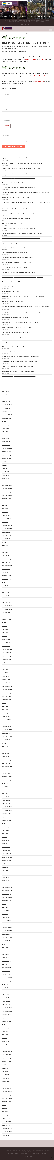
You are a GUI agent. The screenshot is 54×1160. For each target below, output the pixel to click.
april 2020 (4, 632)
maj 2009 (4, 1071)
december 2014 (6, 847)
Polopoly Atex (34, 46)
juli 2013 (4, 904)
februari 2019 (5, 679)
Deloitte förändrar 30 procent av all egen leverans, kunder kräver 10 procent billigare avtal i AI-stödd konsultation (26, 203)
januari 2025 (5, 441)
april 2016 (4, 793)
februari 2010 (5, 1041)
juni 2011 (4, 987)
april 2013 (4, 914)
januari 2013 (5, 924)
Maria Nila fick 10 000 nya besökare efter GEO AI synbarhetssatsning (19, 376)
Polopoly (34, 59)
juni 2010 (4, 1028)
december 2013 (6, 887)
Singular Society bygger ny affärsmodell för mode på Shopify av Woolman (20, 173)
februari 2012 (5, 961)
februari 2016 (5, 800)
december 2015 (6, 806)
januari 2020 (5, 642)
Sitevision (40, 46)
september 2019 (6, 656)
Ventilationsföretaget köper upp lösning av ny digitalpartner (16, 286)
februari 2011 (5, 1001)
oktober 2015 (5, 813)
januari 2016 (5, 803)
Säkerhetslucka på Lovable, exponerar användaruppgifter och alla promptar (20, 356)
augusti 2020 (5, 619)
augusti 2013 (5, 900)
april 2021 (4, 592)
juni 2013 (4, 907)
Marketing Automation (24, 1153)
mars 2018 (4, 716)
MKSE (29, 1151)
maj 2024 (4, 468)
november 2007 (6, 1131)
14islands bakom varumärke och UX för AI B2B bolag (15, 317)
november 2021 (6, 569)
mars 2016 (4, 796)
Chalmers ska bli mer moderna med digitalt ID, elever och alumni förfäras (19, 361)
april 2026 (4, 391)
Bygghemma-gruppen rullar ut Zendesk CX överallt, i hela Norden (18, 366)
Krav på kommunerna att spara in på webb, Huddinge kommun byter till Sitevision (22, 233)
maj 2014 (4, 870)
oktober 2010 (5, 1014)
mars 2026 (4, 394)
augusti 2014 (5, 860)
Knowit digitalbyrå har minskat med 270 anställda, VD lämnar (17, 262)
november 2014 (6, 850)
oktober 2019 (5, 652)
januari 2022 (5, 562)
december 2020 (6, 605)
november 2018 (6, 689)
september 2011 (6, 977)
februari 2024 (5, 478)
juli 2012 (4, 944)
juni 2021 (4, 585)
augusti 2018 (5, 699)
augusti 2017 (5, 739)
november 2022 (6, 528)
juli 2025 (4, 421)
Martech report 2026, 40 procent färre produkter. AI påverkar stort (18, 213)
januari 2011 (5, 1004)
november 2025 (6, 408)
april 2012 (4, 954)
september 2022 (6, 535)
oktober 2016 (5, 773)
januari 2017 (5, 763)
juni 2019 (4, 666)
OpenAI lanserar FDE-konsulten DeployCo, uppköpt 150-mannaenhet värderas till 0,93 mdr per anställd (25, 157)
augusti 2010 (5, 1021)
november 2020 (6, 609)
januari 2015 (5, 843)
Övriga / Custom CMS (26, 46)
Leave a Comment (12, 48)
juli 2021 (4, 582)
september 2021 (6, 575)
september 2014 (6, 857)
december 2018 (6, 686)
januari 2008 (5, 1125)
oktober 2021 (5, 572)
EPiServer (28, 59)
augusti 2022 (5, 538)
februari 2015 (5, 840)
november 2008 (6, 1091)
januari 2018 (5, 723)
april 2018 (4, 713)
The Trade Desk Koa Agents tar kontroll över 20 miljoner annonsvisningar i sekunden (22, 277)
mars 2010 (4, 1038)
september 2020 (6, 615)
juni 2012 (4, 947)
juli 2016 (4, 783)
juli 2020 (4, 622)
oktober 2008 (5, 1095)
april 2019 (4, 672)
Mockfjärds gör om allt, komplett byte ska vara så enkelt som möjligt (18, 272)
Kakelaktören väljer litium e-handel (10, 291)
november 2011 (6, 971)
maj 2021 (4, 589)
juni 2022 (4, 545)
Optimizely (18, 46)
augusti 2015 (5, 820)
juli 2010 (4, 1024)
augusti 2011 (5, 981)
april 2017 (4, 753)
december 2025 (6, 404)
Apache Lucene (12, 57)
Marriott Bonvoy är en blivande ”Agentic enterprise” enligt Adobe (17, 327)
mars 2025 (4, 435)
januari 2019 (5, 682)
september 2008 (6, 1098)
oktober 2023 (5, 492)
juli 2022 (4, 542)
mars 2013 (4, 917)
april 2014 (4, 873)
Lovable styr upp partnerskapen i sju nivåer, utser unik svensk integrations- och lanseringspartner (25, 192)
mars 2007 (4, 1135)
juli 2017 (4, 743)
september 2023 (6, 495)
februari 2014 (5, 880)
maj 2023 (4, 508)
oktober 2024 (5, 451)
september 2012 (6, 937)
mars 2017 (4, 756)
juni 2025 (4, 425)
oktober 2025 (5, 411)
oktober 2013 (5, 894)
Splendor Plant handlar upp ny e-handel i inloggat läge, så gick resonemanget (21, 312)
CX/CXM (44, 1153)
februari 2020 (5, 639)
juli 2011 (4, 984)
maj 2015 (4, 830)
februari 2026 (5, 398)
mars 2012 (4, 957)
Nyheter (14, 46)
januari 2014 (5, 884)
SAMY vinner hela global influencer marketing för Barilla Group (17, 332)
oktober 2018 (5, 693)
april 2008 (4, 1115)
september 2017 (6, 736)
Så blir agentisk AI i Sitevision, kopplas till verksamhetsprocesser (17, 342)
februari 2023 (5, 518)
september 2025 (6, 414)
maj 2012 (4, 950)
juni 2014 (4, 867)
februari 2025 (5, 438)
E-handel (10, 1153)
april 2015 (4, 833)
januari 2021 (5, 602)
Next (50, 9)
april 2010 (4, 1034)
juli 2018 (4, 703)
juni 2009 (4, 1068)
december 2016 (6, 766)
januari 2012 (5, 964)
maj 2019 (4, 669)
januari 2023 (5, 522)
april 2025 (4, 431)
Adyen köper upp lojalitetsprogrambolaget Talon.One (15, 243)
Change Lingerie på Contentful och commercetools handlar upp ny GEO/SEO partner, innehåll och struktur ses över (26, 307)
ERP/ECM (5, 46)
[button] (50, 29)
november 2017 (6, 729)
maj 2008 (4, 1111)
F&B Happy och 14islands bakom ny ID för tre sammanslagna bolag (18, 187)
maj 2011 (4, 991)
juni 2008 (4, 1108)
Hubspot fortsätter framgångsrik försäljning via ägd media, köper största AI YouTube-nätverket (24, 337)
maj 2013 (4, 910)
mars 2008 (4, 1118)
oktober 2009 (5, 1054)
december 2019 (6, 646)
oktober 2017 (5, 733)
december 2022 (6, 525)
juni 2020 (4, 626)
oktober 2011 (5, 974)
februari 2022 (5, 559)
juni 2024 (4, 465)
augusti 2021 (5, 579)
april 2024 (4, 471)
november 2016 (6, 770)
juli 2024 (4, 461)
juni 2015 (4, 827)
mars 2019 (4, 676)
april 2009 (4, 1074)
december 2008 (6, 1088)
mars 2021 (4, 595)
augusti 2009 (5, 1061)
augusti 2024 (5, 458)
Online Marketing (35, 1153)
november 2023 (6, 488)
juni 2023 (4, 505)
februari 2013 (5, 920)
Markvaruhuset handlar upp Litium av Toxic (12, 301)
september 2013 (6, 897)
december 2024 (6, 445)
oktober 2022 (5, 532)
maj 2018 (4, 709)
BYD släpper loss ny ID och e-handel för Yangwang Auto (15, 267)
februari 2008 (5, 1121)
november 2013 (6, 890)
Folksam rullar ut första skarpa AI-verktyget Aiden (14, 346)
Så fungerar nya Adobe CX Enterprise (11, 351)
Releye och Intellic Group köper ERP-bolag (12, 281)
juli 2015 (4, 823)
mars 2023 (4, 515)
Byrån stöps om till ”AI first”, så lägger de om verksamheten (16, 197)
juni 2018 (4, 706)
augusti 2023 (5, 498)
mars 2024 (4, 475)
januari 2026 (5, 401)
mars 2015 (4, 837)
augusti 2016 (5, 780)
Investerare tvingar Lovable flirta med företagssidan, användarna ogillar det (20, 322)
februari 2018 (5, 719)
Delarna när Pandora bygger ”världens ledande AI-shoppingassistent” (19, 228)
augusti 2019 (5, 659)
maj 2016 (4, 790)
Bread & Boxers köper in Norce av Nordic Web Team (15, 252)
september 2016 (6, 776)
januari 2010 (5, 1044)
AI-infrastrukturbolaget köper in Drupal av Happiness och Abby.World (18, 178)
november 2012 (6, 930)
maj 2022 (4, 549)
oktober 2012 (5, 934)
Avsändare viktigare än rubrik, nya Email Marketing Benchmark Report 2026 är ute (22, 163)
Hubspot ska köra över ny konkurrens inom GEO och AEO (16, 218)
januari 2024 (5, 482)
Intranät (9, 46)
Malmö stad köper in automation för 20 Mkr (12, 223)
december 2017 (6, 726)
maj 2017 (4, 750)
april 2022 (4, 552)
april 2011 (4, 994)
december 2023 (6, 485)
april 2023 (4, 512)
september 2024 (6, 455)
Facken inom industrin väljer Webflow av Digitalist (14, 182)
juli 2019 (4, 662)
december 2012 (6, 927)
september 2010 (6, 1018)
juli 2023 (4, 502)
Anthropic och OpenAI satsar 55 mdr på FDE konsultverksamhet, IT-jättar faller (21, 238)
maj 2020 (4, 629)
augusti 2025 (5, 418)
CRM (16, 1153)
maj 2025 (4, 428)
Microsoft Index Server (41, 76)
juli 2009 (4, 1064)
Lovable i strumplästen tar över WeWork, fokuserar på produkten (17, 257)
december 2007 (6, 1128)
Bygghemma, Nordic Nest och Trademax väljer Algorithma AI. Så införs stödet (21, 168)
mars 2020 (4, 636)
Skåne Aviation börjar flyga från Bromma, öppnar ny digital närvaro (18, 371)
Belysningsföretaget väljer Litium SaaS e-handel (13, 247)
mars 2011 (4, 997)
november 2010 (6, 1011)
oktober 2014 (5, 853)
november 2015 (6, 810)
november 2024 (6, 448)
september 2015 (6, 817)
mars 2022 (4, 555)
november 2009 (6, 1051)
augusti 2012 (5, 940)
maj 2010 (4, 1031)
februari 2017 (5, 760)
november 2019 (6, 649)
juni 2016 (4, 786)
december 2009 (6, 1048)
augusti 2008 (5, 1101)
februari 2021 (5, 599)
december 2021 (6, 565)
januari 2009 (5, 1085)
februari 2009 (5, 1081)
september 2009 (6, 1058)
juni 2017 (4, 746)
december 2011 (6, 967)
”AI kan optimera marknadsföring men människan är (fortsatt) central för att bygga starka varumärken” (26, 208)
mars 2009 (4, 1078)
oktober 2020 (5, 612)
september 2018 (6, 696)
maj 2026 (4, 388)
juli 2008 (4, 1105)
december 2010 (6, 1007)
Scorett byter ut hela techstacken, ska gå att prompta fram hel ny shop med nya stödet (23, 296)
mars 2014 (4, 877)
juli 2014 (4, 863)
